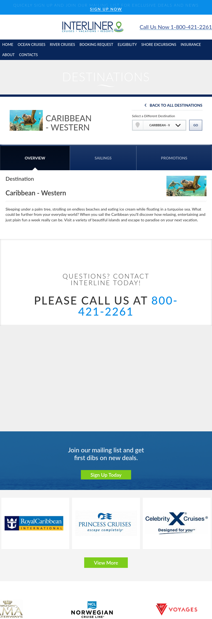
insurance (191, 44)
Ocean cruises (31, 44)
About (8, 55)
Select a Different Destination (153, 116)
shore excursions (158, 44)
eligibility (127, 44)
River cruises (62, 44)
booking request (96, 44)
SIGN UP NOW (106, 9)
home (7, 44)
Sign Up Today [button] (106, 475)
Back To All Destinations (176, 105)
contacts (28, 55)
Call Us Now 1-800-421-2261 (176, 27)
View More (106, 563)
